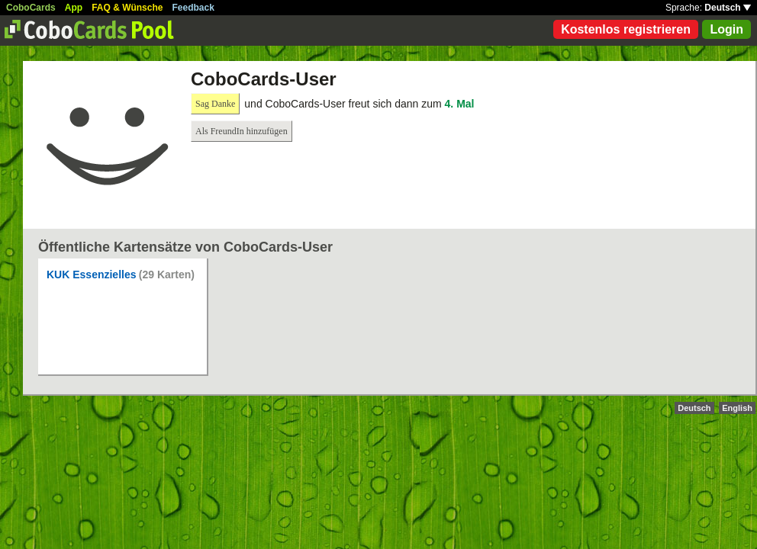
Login (726, 29)
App (73, 7)
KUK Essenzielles (92, 274)
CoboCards (31, 7)
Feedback (193, 7)
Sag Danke (215, 103)
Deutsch (727, 7)
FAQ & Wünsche (127, 7)
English (737, 408)
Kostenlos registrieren (626, 29)
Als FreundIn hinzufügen (241, 131)
